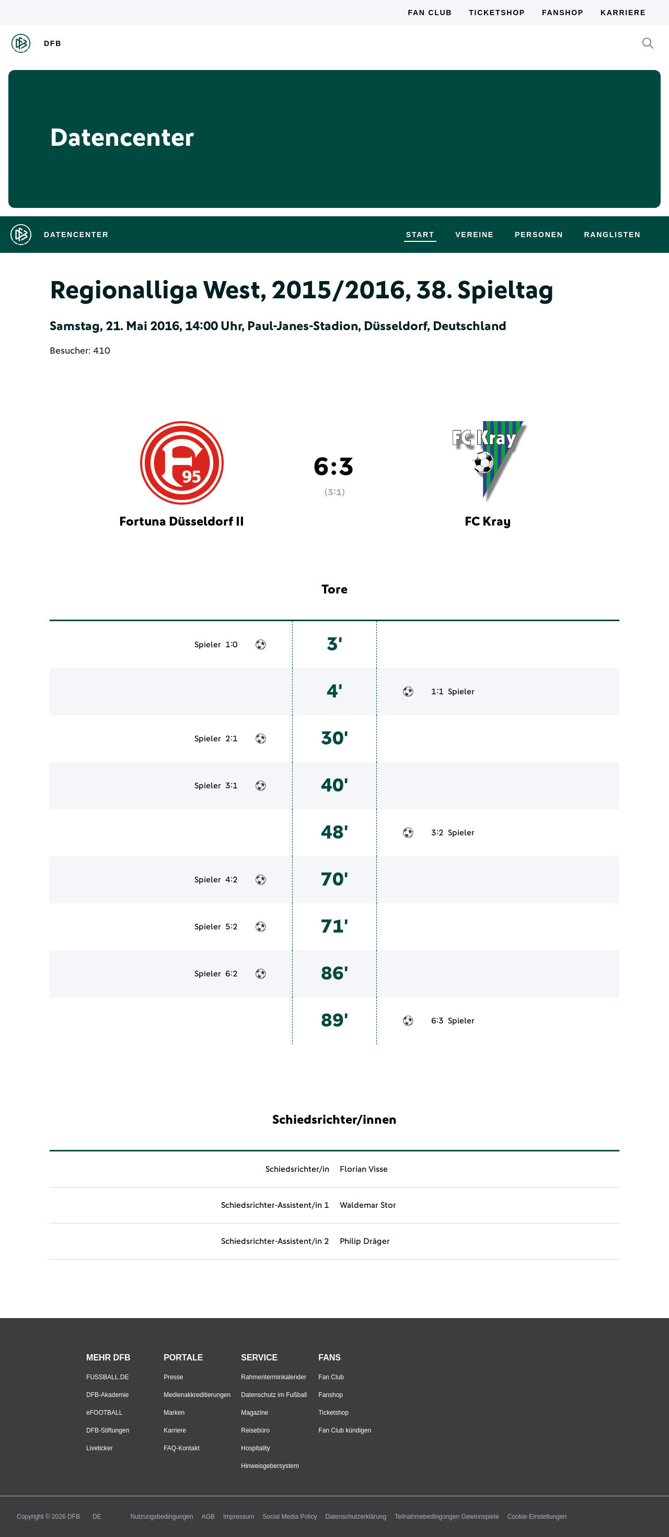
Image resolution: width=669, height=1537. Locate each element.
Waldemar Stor (368, 1205)
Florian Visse (364, 1169)
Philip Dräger (365, 1241)
